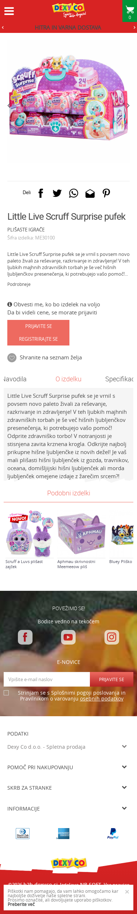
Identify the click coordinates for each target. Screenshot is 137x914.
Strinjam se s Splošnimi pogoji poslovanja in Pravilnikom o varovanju (72, 696)
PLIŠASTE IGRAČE (26, 229)
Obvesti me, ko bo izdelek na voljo (53, 304)
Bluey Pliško (120, 561)
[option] (68, 27)
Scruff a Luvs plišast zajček (24, 564)
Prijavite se (38, 326)
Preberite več (21, 904)
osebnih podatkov (101, 698)
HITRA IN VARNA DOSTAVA (68, 27)
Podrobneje (19, 284)
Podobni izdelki (68, 492)
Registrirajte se (38, 339)
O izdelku (68, 378)
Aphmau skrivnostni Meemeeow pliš (76, 564)
